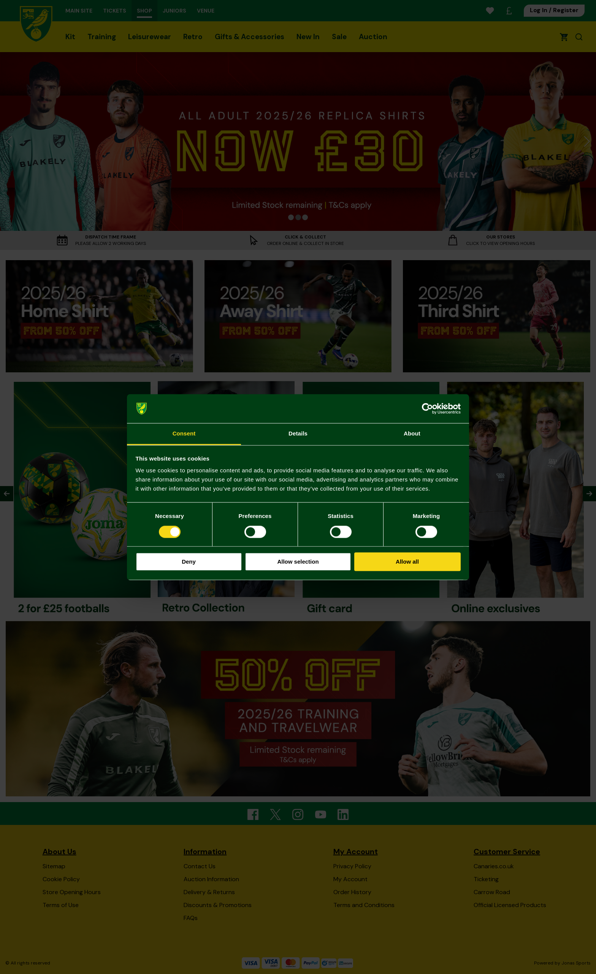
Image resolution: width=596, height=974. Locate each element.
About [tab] (412, 434)
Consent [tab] (184, 434)
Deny (189, 562)
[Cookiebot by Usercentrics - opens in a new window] (427, 408)
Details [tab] (298, 434)
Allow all (407, 562)
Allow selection (298, 562)
